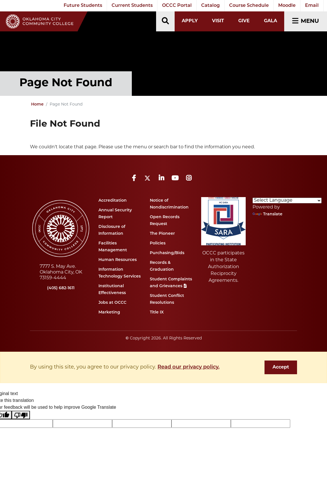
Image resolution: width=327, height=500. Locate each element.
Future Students (83, 5)
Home (37, 104)
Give (244, 21)
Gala (270, 21)
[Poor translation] (21, 415)
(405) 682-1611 (60, 288)
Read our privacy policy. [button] (188, 367)
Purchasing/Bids (167, 253)
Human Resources (117, 260)
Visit (218, 21)
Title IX (157, 312)
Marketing (109, 312)
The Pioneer (162, 234)
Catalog (210, 5)
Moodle (287, 5)
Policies (157, 243)
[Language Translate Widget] (287, 200)
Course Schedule (249, 5)
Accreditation (112, 201)
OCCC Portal (177, 5)
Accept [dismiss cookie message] (280, 367)
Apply (190, 21)
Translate (267, 214)
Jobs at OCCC (112, 303)
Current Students (132, 5)
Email (312, 5)
